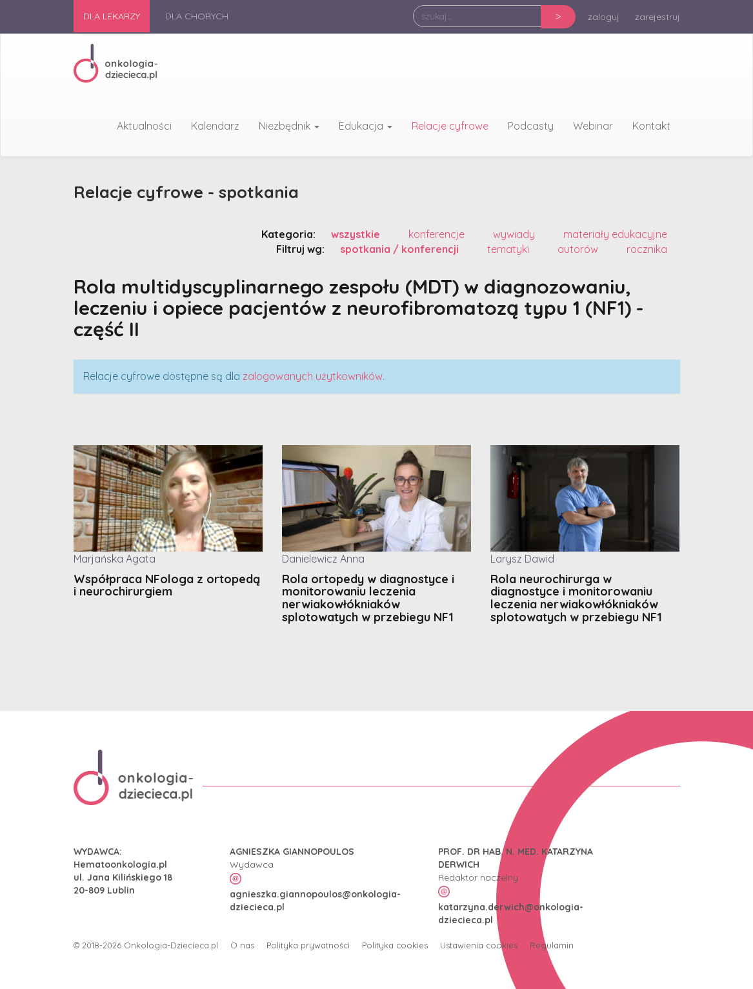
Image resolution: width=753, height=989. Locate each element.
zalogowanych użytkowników (313, 375)
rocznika (647, 248)
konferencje (436, 233)
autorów (577, 248)
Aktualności (144, 125)
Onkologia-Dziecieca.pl (171, 944)
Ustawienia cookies (478, 944)
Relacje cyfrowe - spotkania (189, 191)
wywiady (514, 233)
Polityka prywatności (308, 944)
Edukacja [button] (365, 125)
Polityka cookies (395, 944)
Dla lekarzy (111, 16)
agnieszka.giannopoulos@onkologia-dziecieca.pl (315, 900)
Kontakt (651, 125)
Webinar (593, 125)
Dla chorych (196, 16)
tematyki (508, 248)
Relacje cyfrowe (450, 125)
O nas (242, 944)
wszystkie (355, 233)
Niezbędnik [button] (289, 125)
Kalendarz (215, 125)
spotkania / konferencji (399, 248)
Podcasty (531, 125)
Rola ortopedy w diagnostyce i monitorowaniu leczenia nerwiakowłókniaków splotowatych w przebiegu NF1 (368, 597)
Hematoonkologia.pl (120, 864)
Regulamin (552, 944)
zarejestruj (657, 17)
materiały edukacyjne (615, 233)
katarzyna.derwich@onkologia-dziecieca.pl (510, 913)
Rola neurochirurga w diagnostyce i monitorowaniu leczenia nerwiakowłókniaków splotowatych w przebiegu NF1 (576, 597)
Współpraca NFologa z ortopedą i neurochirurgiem (167, 585)
